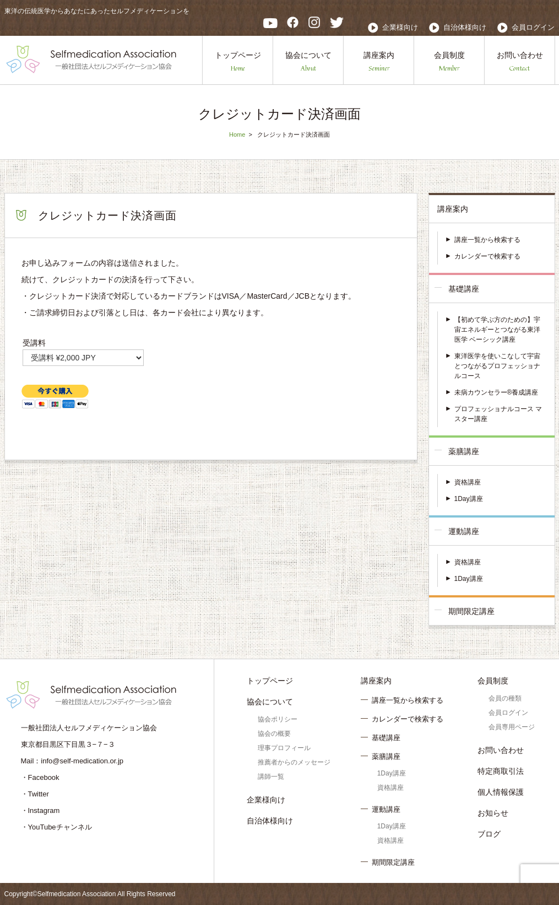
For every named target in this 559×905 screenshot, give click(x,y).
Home (237, 134)
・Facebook (40, 777)
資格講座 (467, 482)
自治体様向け (464, 27)
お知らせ (492, 813)
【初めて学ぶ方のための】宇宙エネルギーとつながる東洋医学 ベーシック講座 (497, 329)
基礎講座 (463, 288)
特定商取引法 (500, 771)
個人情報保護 (500, 792)
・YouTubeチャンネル (56, 827)
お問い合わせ (520, 62)
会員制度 (449, 62)
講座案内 (379, 62)
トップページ (238, 62)
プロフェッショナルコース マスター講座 (498, 414)
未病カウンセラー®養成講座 (496, 392)
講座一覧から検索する (487, 240)
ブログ (489, 833)
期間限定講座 (471, 611)
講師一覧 (271, 776)
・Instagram (40, 810)
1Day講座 (468, 499)
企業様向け (400, 27)
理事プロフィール (284, 748)
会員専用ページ (512, 727)
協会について (308, 62)
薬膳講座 (463, 451)
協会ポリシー (277, 719)
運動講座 (463, 531)
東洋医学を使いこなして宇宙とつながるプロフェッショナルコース (497, 366)
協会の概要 (274, 733)
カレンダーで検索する (487, 256)
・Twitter (35, 794)
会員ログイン (533, 27)
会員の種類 (505, 698)
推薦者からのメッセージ (294, 762)
